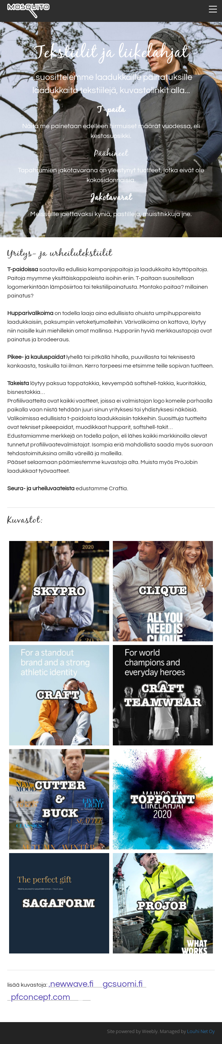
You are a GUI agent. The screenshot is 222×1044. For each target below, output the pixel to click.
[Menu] (213, 9)
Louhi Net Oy (201, 1031)
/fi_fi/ (51, 997)
